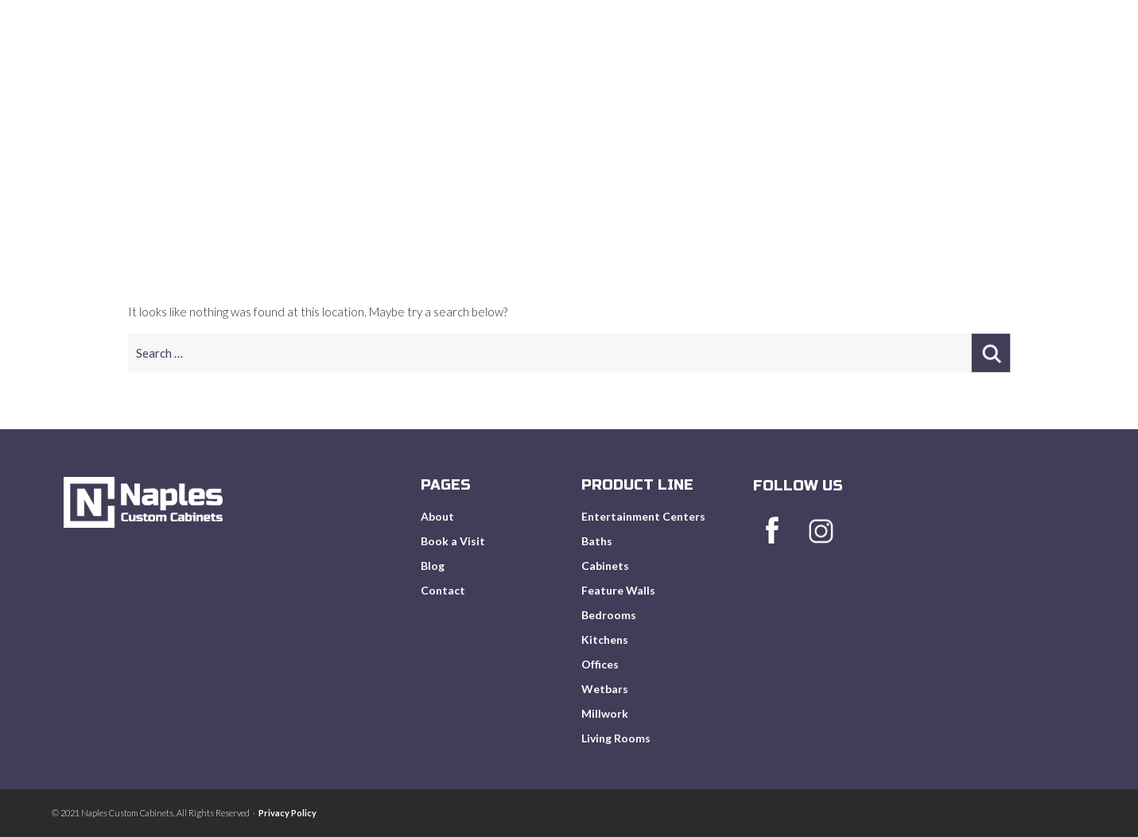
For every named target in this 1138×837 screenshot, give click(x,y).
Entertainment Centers (643, 516)
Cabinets (605, 565)
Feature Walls (618, 590)
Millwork (604, 713)
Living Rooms (616, 738)
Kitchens (604, 639)
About (655, 72)
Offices (600, 664)
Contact (443, 590)
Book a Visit (453, 541)
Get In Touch (1029, 72)
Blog (942, 72)
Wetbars (604, 689)
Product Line (747, 72)
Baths (596, 541)
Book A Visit (858, 72)
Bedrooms (608, 615)
